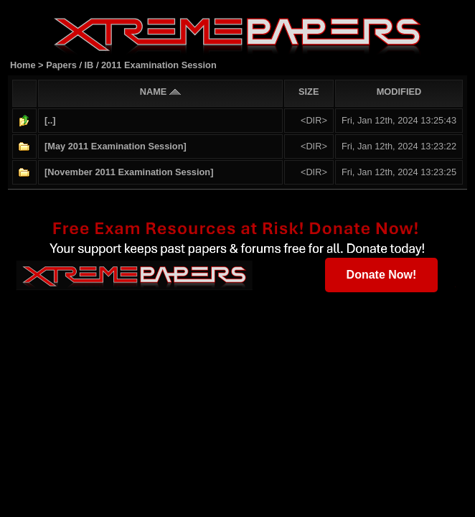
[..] (50, 119)
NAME (160, 90)
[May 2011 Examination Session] (115, 145)
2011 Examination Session (159, 64)
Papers (62, 64)
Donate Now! (382, 274)
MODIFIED (399, 90)
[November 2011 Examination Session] (128, 171)
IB (89, 64)
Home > (28, 64)
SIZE (308, 90)
